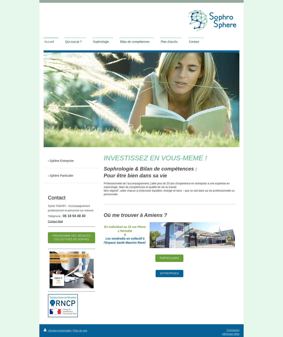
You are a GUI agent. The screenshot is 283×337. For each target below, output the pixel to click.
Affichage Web (230, 334)
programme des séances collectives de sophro (71, 237)
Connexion (233, 330)
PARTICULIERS (169, 258)
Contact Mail (55, 221)
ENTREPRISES (169, 273)
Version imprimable (58, 330)
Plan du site (80, 330)
